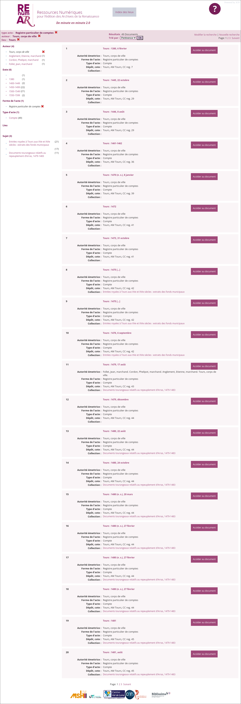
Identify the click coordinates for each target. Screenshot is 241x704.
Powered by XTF (232, 2)
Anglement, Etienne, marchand (25, 56)
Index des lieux (124, 12)
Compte (13, 117)
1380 (11, 79)
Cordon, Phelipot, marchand (23, 60)
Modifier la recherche (205, 34)
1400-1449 (14, 83)
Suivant (236, 38)
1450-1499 (14, 87)
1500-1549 (14, 91)
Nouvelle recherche (229, 34)
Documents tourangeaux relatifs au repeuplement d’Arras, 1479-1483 (27, 154)
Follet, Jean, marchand (20, 64)
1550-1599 (14, 95)
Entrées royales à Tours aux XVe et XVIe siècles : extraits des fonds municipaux (29, 143)
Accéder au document (204, 50)
